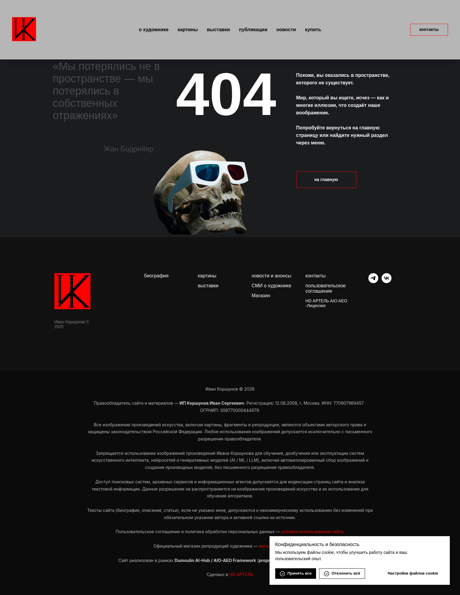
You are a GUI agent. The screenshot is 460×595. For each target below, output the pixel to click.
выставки (208, 285)
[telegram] (373, 281)
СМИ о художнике (271, 285)
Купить (313, 29)
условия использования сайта (312, 531)
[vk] (386, 281)
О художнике (154, 29)
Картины (188, 29)
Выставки (218, 29)
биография (156, 275)
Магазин (261, 295)
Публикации (253, 29)
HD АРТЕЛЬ (241, 574)
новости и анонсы (271, 275)
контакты (316, 275)
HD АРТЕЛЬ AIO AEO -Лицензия (326, 303)
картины (207, 275)
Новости (286, 29)
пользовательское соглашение (326, 288)
